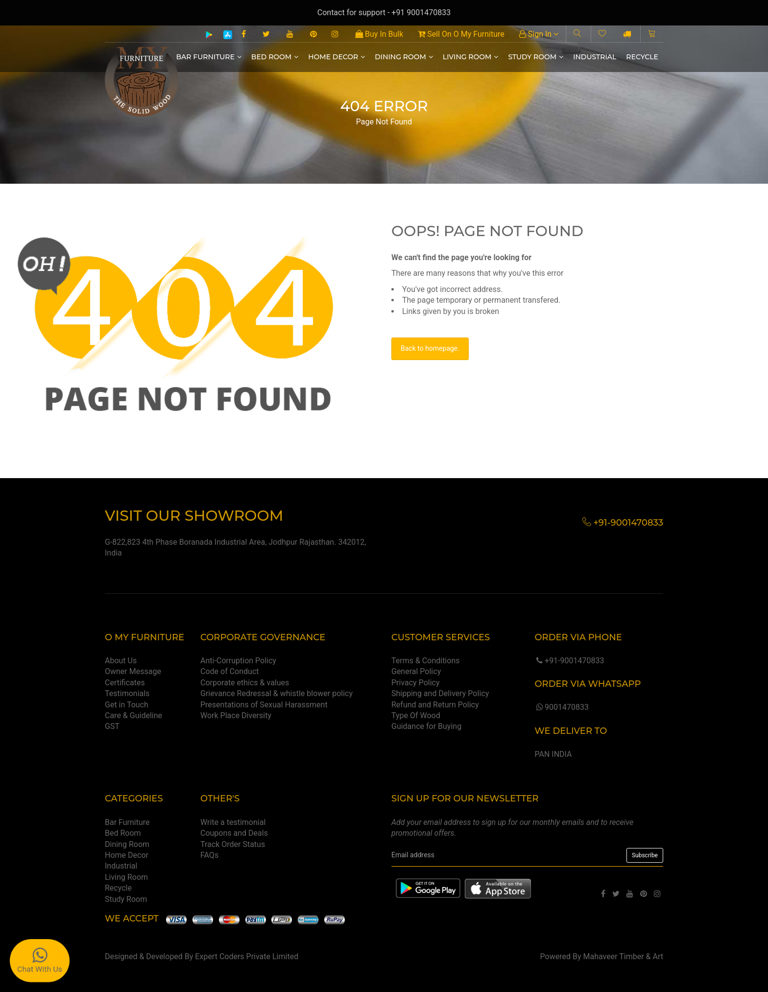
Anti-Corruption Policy (238, 660)
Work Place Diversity (235, 715)
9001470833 (561, 707)
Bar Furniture (208, 56)
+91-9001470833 (569, 660)
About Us (121, 660)
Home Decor (336, 56)
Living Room (471, 56)
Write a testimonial (232, 822)
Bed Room (274, 56)
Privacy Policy (415, 682)
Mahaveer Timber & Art (623, 956)
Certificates (125, 682)
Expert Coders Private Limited (246, 956)
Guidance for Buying (426, 726)
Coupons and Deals (234, 833)
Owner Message (133, 671)
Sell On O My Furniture (461, 34)
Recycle (642, 56)
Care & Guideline (133, 715)
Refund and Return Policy (435, 704)
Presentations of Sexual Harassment (264, 704)
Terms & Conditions (425, 660)
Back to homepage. (430, 348)
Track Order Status (232, 844)
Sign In (538, 34)
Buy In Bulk (379, 34)
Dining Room (404, 56)
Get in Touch (126, 704)
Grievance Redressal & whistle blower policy (276, 693)
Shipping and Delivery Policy (440, 693)
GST (112, 726)
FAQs (209, 855)
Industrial (594, 56)
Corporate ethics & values (244, 682)
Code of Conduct (229, 671)
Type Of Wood (415, 715)
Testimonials (127, 693)
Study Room (535, 56)
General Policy (416, 671)
